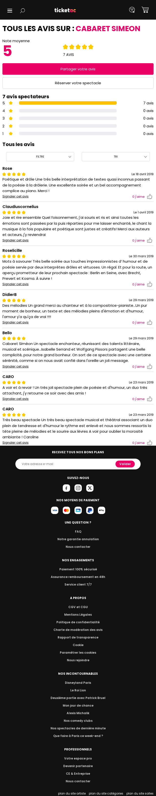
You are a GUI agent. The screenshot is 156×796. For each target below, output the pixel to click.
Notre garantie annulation (78, 539)
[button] (9, 10)
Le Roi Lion (78, 690)
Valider (125, 464)
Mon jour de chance (78, 705)
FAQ (78, 531)
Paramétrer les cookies (78, 652)
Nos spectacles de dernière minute (78, 728)
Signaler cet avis (15, 196)
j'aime (142, 196)
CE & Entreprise (78, 774)
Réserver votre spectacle (78, 83)
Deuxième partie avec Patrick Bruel (78, 698)
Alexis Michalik (78, 713)
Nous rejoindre (78, 660)
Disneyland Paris (78, 683)
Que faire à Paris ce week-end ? (78, 736)
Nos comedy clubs (78, 721)
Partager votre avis (78, 69)
